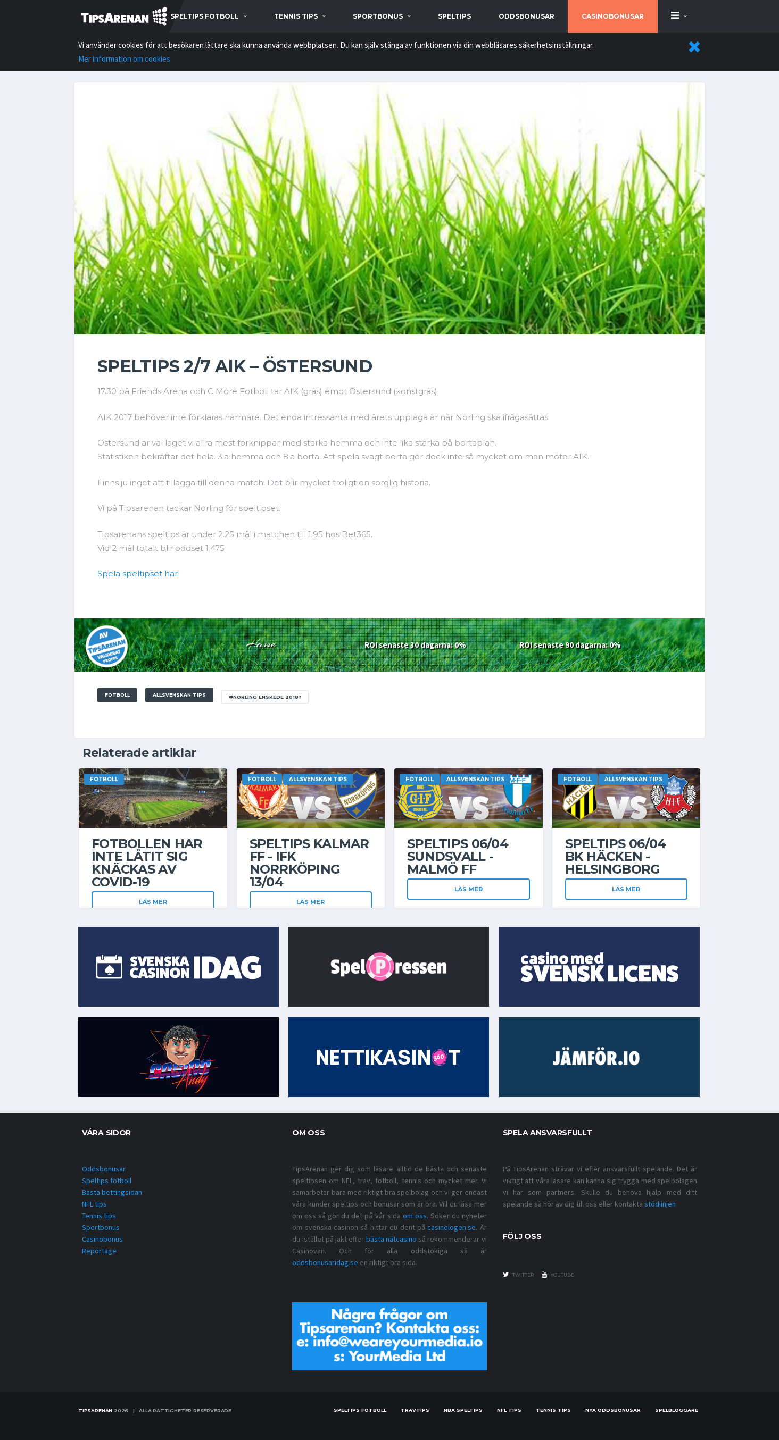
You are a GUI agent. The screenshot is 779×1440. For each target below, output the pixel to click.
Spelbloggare (676, 1410)
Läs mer (153, 902)
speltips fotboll (204, 16)
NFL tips (94, 1204)
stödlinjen (660, 1204)
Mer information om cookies (124, 59)
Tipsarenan (95, 1410)
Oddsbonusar (526, 16)
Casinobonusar (613, 16)
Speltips (454, 16)
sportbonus (378, 16)
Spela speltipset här (137, 573)
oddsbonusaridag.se (325, 1262)
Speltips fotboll (106, 1180)
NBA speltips (463, 1410)
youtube (558, 1274)
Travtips (415, 1410)
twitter (518, 1274)
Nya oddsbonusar (613, 1410)
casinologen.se (451, 1227)
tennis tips (296, 16)
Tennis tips (99, 1215)
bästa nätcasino (391, 1239)
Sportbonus (101, 1227)
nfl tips (509, 1410)
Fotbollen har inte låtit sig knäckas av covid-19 (147, 863)
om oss (415, 1215)
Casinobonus (102, 1239)
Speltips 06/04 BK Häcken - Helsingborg (615, 856)
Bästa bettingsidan (112, 1192)
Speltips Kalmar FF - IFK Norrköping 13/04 (309, 863)
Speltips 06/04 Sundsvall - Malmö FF (457, 856)
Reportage (99, 1250)
